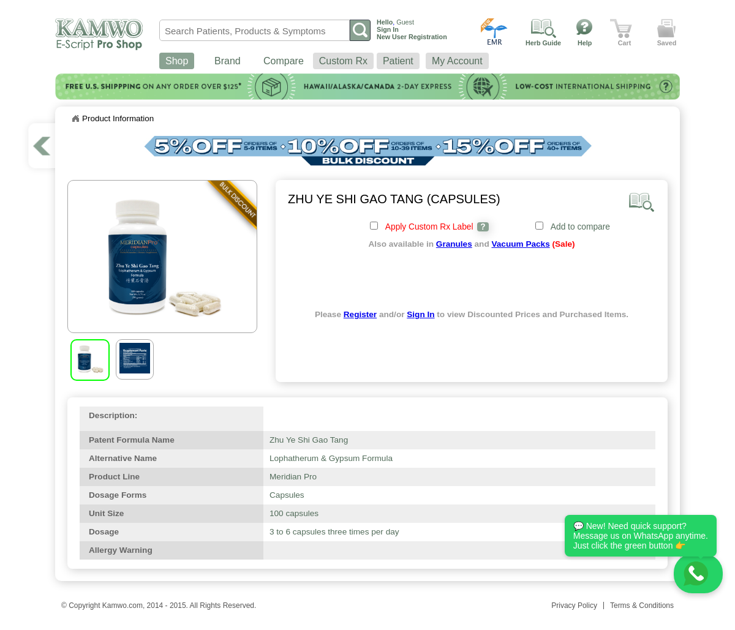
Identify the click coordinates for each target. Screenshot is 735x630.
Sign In (420, 314)
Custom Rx (343, 61)
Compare (283, 61)
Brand (227, 61)
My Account (457, 61)
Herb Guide (543, 43)
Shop (176, 61)
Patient (398, 61)
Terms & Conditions (642, 605)
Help (585, 43)
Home (75, 119)
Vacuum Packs (520, 244)
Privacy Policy (574, 605)
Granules (454, 244)
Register (360, 314)
